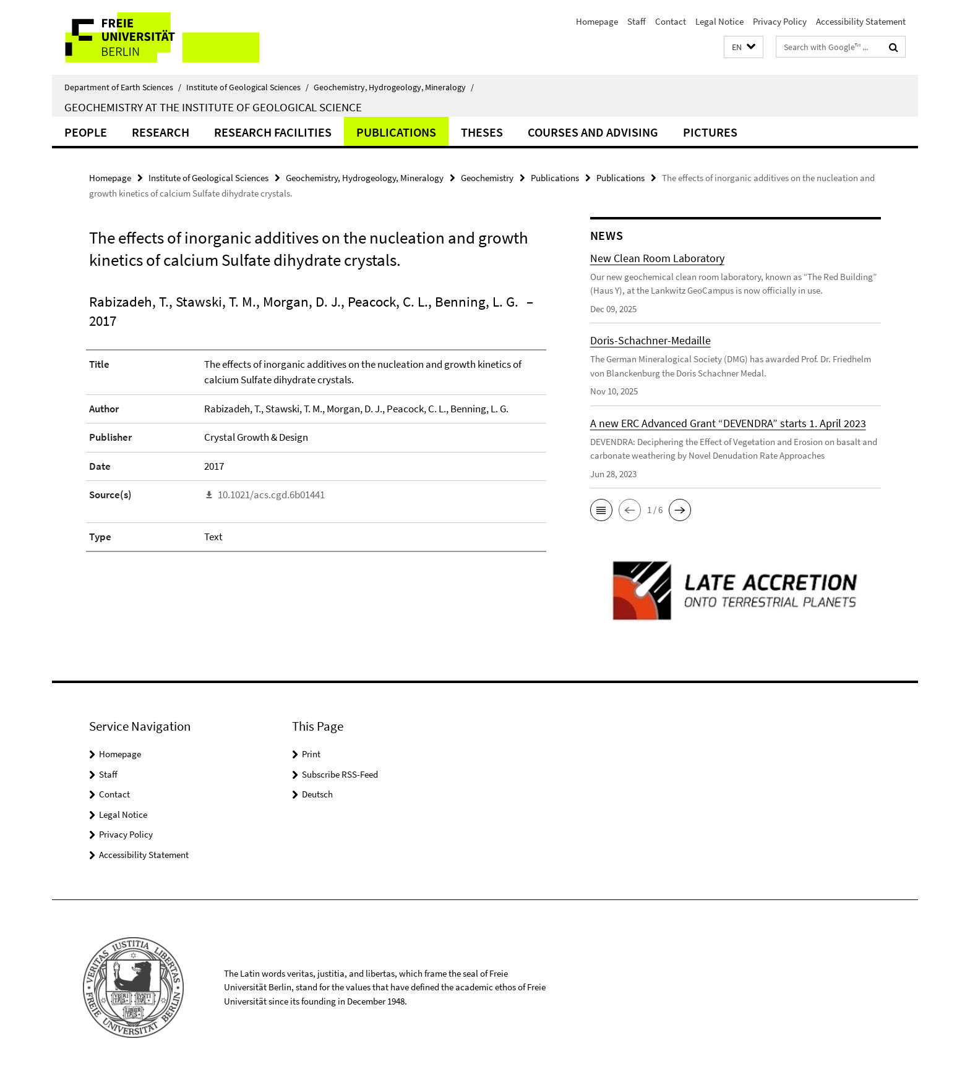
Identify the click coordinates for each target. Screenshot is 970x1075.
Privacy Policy (780, 21)
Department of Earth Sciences (122, 87)
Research (160, 132)
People (85, 132)
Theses (482, 132)
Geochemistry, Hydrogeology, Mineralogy (394, 87)
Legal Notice (719, 21)
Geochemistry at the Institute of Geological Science (213, 107)
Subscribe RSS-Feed (340, 774)
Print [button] (311, 754)
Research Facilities (273, 132)
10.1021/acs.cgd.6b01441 (271, 494)
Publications (396, 132)
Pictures (710, 132)
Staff (636, 21)
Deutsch (317, 794)
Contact (670, 21)
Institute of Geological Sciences (247, 87)
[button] (743, 47)
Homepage (597, 21)
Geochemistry (487, 178)
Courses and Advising (593, 132)
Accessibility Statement (861, 21)
